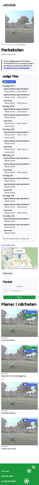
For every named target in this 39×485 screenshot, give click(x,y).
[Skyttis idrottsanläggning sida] (19, 359)
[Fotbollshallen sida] (19, 324)
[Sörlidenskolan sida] (19, 396)
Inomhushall (9, 82)
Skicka (19, 298)
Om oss (5, 471)
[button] (19, 256)
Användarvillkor (8, 481)
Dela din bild (7, 476)
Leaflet (16, 268)
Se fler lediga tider (8, 245)
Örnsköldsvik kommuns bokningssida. (17, 68)
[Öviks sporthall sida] (19, 432)
